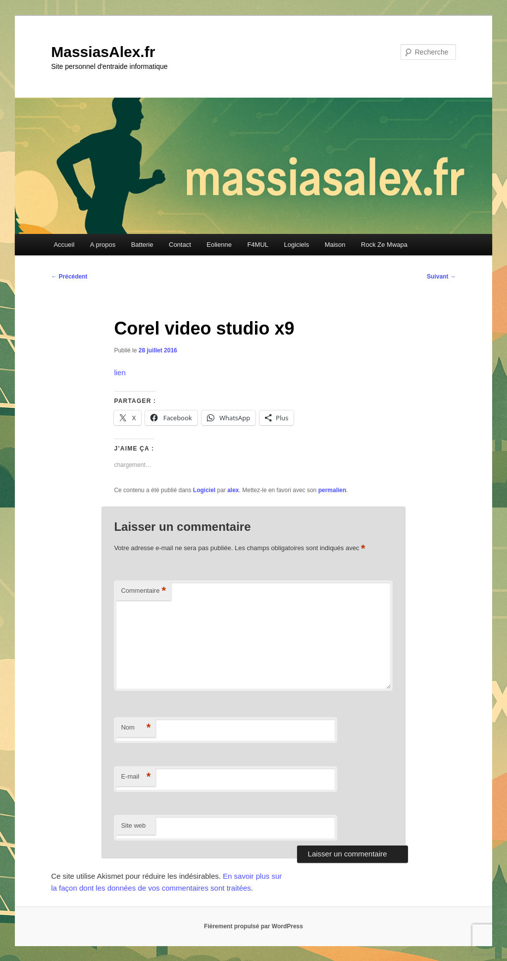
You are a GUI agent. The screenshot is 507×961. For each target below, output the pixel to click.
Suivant (441, 276)
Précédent (69, 276)
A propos (102, 244)
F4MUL (257, 244)
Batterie (142, 244)
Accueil (63, 244)
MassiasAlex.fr (103, 52)
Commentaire (143, 591)
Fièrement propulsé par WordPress (253, 926)
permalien (332, 490)
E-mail (136, 777)
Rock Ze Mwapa (384, 244)
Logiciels (296, 244)
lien (119, 372)
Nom (136, 728)
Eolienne (219, 244)
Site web (133, 825)
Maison (335, 244)
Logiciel (204, 490)
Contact (180, 244)
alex (233, 490)
